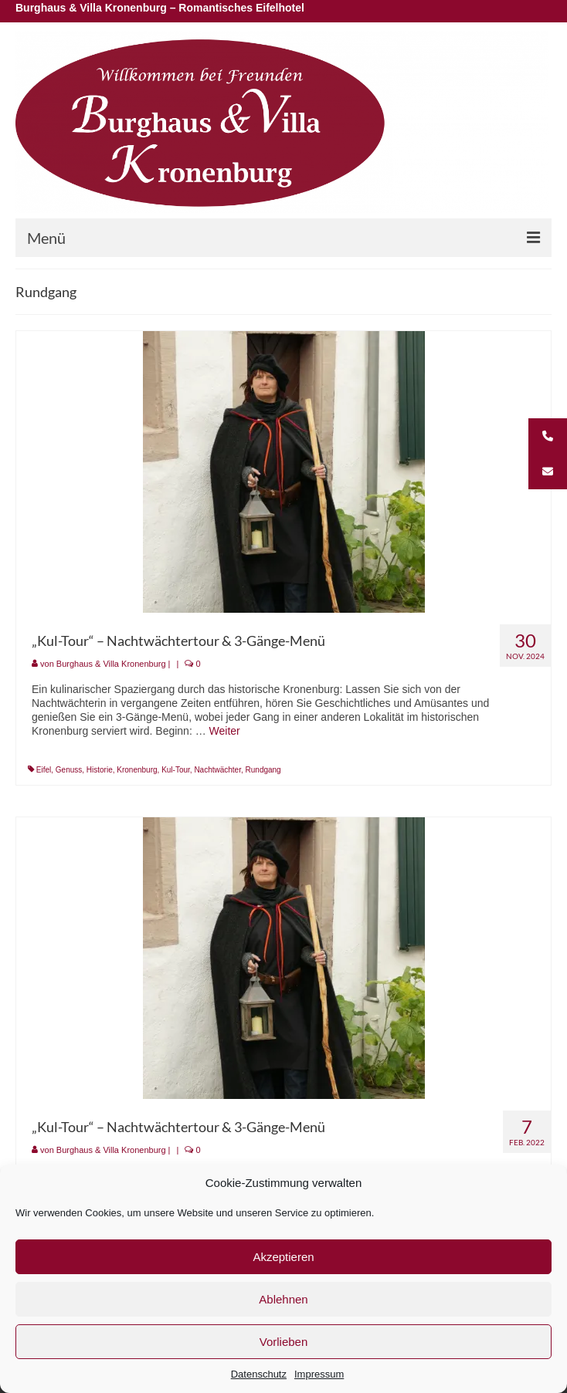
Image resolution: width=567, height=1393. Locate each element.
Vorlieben (284, 1341)
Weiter (224, 731)
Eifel (43, 770)
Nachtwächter (217, 770)
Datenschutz (259, 1374)
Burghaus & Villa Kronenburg (111, 663)
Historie (100, 770)
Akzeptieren (283, 1256)
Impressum (319, 1374)
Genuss (69, 770)
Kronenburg (137, 770)
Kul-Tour (175, 770)
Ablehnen (283, 1299)
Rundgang (263, 770)
